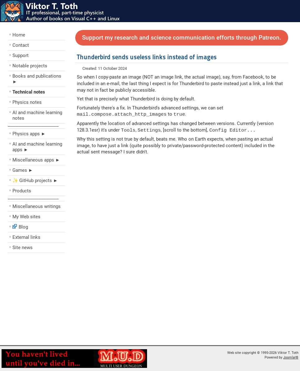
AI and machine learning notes (37, 115)
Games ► (22, 170)
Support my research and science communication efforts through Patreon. (181, 37)
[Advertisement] (45, 301)
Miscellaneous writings (36, 206)
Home (18, 35)
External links (26, 237)
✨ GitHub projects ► (35, 180)
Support (20, 55)
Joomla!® (290, 357)
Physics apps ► (29, 134)
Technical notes (28, 92)
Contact (20, 45)
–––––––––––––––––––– (33, 125)
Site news (22, 247)
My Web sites (26, 216)
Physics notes (27, 102)
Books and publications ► (36, 78)
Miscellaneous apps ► (36, 160)
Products (21, 191)
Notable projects (29, 66)
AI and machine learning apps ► (37, 146)
